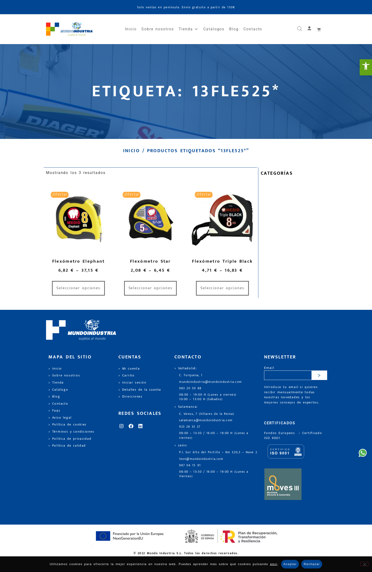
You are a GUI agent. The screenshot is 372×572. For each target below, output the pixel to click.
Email (269, 368)
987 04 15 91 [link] (190, 465)
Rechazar (312, 564)
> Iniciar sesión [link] (132, 382)
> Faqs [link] (54, 410)
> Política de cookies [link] (67, 424)
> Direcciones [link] (130, 396)
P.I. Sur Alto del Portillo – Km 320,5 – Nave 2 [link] (218, 452)
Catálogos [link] (213, 29)
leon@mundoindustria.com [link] (201, 459)
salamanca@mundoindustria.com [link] (206, 420)
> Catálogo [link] (58, 390)
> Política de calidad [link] (67, 445)
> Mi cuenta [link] (129, 368)
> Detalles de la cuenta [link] (139, 390)
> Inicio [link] (55, 368)
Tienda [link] (189, 29)
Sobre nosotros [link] (157, 29)
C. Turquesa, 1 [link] (191, 375)
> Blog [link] (54, 396)
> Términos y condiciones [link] (71, 432)
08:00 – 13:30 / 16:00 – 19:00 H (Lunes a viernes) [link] (213, 435)
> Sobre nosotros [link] (64, 375)
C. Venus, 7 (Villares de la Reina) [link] (206, 414)
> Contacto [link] (58, 404)
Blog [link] (234, 29)
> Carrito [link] (126, 375)
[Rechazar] (364, 564)
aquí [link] (274, 564)
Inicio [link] (131, 29)
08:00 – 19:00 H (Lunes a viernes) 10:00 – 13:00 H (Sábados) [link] (208, 397)
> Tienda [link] (56, 382)
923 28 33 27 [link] (189, 426)
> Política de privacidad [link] (69, 439)
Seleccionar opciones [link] (78, 288)
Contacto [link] (252, 29)
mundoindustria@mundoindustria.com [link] (210, 382)
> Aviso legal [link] (60, 418)
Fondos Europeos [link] (280, 433)
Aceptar (290, 564)
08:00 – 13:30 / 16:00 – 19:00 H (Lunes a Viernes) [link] (213, 474)
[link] (366, 67)
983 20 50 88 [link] (190, 388)
